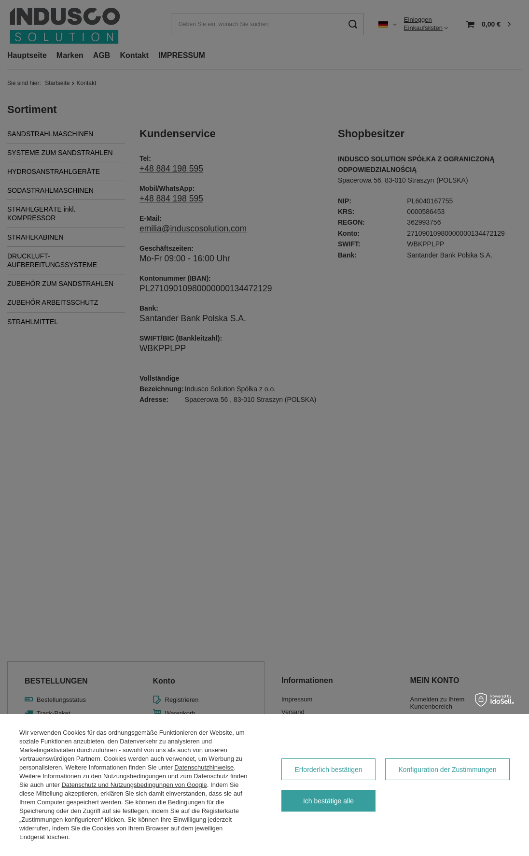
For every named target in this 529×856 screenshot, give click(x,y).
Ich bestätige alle (328, 801)
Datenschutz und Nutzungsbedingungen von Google (134, 784)
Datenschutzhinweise (204, 767)
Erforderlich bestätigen (328, 769)
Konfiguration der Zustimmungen (447, 769)
